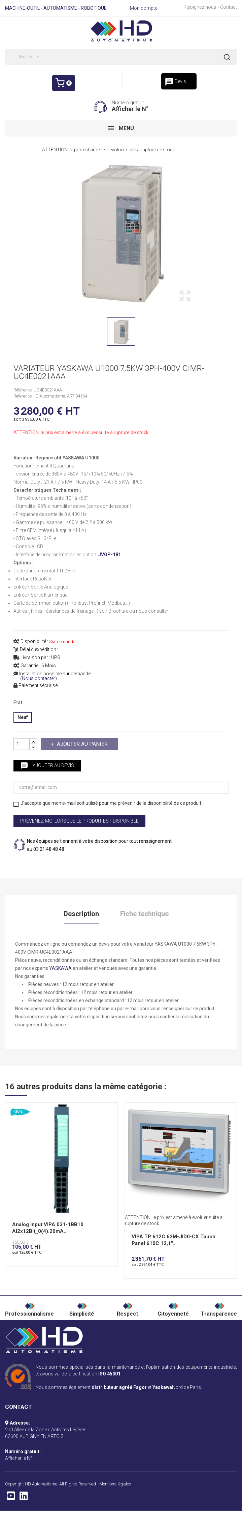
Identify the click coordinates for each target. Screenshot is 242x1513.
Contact (228, 7)
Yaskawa (162, 1388)
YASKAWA (60, 969)
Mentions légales (115, 1484)
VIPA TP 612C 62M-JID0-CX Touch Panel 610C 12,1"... (173, 1241)
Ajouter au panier (82, 744)
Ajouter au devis (47, 766)
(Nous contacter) (38, 678)
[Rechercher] (121, 57)
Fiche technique (144, 914)
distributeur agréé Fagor (119, 1388)
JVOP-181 (109, 554)
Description (81, 914)
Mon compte (143, 8)
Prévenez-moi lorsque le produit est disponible (79, 821)
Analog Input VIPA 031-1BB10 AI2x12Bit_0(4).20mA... (47, 1228)
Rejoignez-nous (199, 7)
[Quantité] (21, 744)
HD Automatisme (41, 1484)
